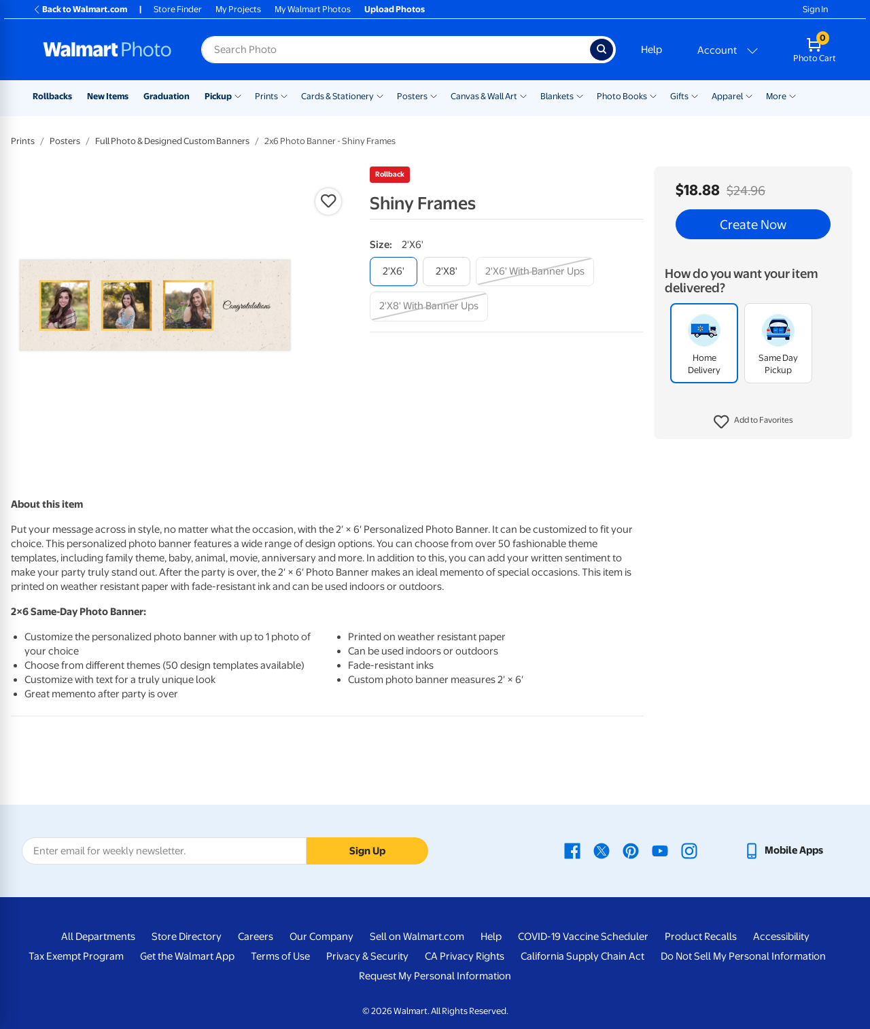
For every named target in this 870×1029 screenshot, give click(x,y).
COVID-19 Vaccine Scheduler (583, 936)
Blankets (557, 96)
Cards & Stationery (337, 96)
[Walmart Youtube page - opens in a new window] (660, 850)
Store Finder (178, 9)
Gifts (679, 96)
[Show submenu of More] (792, 95)
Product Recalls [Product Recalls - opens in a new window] (701, 936)
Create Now (753, 224)
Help (651, 49)
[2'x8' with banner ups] (429, 306)
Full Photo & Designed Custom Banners (172, 141)
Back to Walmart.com (80, 9)
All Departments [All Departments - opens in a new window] (98, 936)
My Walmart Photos (313, 9)
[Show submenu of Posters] (434, 95)
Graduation (166, 96)
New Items (107, 96)
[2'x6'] (393, 271)
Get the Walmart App (187, 956)
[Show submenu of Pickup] (238, 95)
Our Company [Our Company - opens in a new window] (321, 936)
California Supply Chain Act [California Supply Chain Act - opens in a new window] (582, 956)
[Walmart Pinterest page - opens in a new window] (631, 850)
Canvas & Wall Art (484, 96)
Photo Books (622, 96)
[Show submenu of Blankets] (580, 95)
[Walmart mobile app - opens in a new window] (783, 850)
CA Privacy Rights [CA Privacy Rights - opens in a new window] (464, 956)
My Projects (238, 9)
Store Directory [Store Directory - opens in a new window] (187, 936)
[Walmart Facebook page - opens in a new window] (572, 850)
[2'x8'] (446, 271)
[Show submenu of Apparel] (749, 95)
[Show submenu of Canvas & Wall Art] (523, 95)
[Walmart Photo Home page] (107, 49)
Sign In (815, 9)
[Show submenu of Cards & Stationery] (380, 95)
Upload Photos (394, 9)
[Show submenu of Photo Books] (653, 95)
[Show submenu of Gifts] (695, 95)
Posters (412, 96)
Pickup (218, 96)
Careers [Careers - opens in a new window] (255, 936)
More (776, 96)
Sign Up (367, 851)
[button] (753, 422)
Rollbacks (52, 96)
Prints (266, 96)
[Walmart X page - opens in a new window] (601, 850)
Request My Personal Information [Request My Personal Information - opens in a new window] (435, 976)
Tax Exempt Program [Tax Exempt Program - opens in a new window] (76, 956)
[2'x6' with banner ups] (535, 271)
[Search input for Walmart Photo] (395, 49)
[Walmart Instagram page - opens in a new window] (689, 850)
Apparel (727, 96)
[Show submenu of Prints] (284, 95)
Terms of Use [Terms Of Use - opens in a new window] (280, 956)
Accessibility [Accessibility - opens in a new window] (781, 936)
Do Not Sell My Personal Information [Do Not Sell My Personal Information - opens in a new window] (743, 956)
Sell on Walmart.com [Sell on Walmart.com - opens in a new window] (417, 936)
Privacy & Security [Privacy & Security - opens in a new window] (367, 956)
